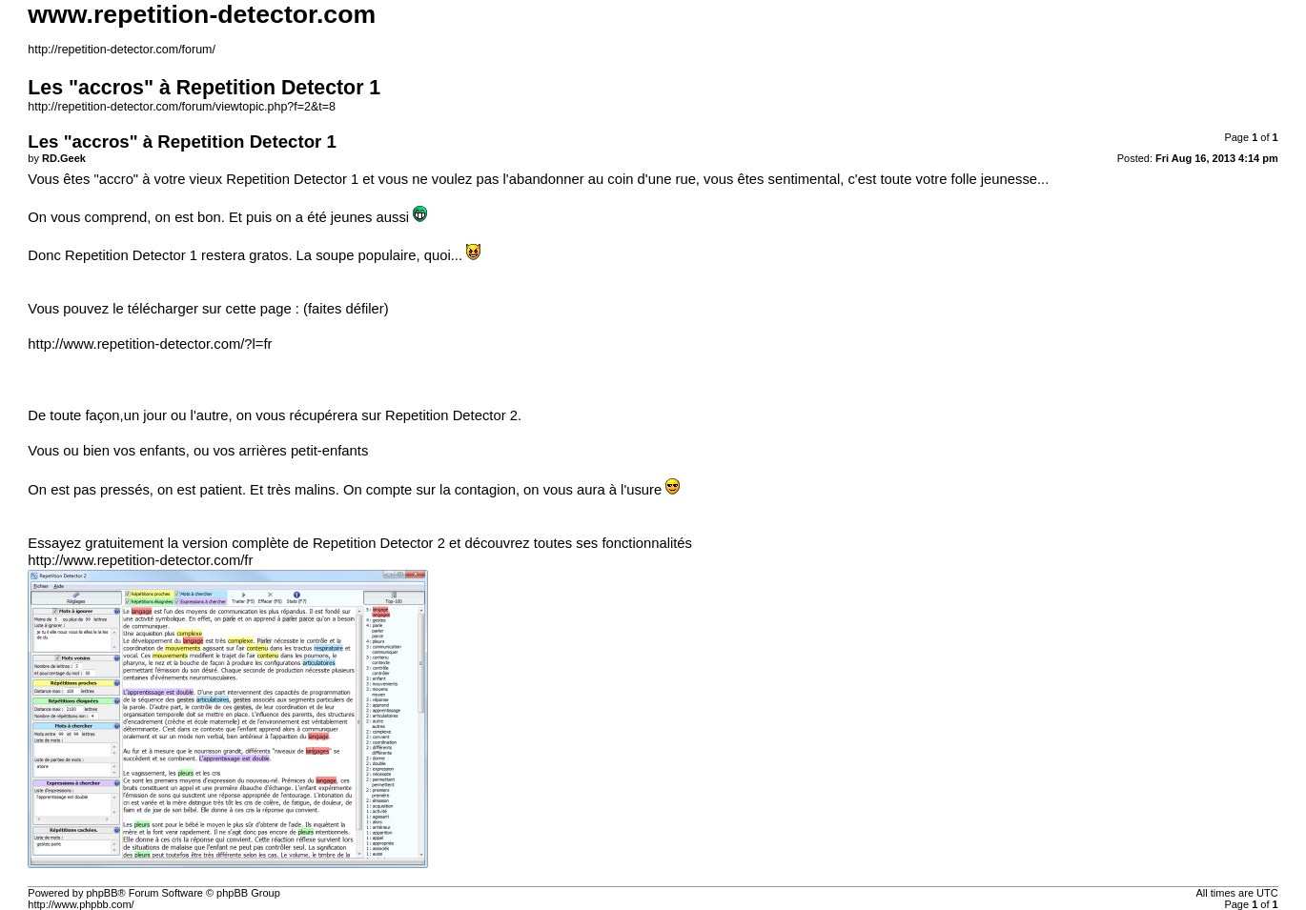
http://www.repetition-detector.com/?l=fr (150, 344)
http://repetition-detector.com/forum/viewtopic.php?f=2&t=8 (182, 106)
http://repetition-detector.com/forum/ (121, 49)
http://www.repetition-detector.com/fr (140, 560)
